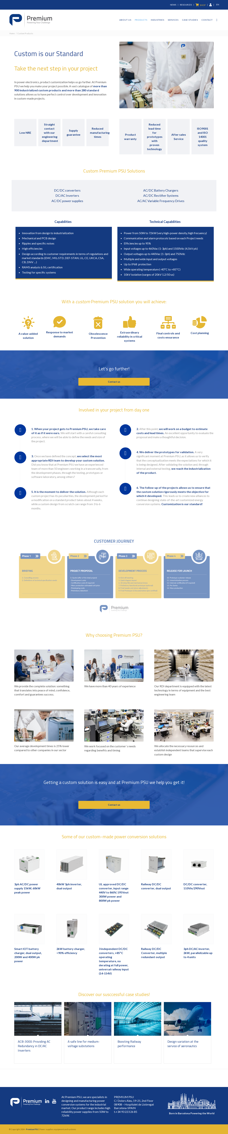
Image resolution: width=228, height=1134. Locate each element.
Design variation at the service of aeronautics (182, 1043)
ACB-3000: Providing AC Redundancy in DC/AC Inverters (34, 1046)
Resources (186, 4)
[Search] (216, 19)
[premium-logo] (31, 19)
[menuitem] (173, 5)
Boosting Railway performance (129, 1043)
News (173, 4)
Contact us (114, 381)
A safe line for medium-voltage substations (84, 1043)
